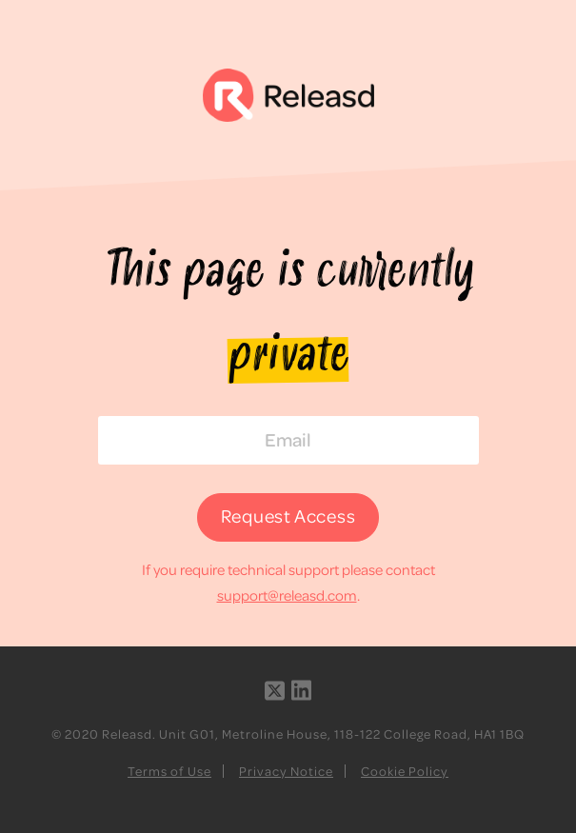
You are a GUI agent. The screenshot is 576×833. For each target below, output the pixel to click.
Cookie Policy (404, 771)
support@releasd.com (287, 595)
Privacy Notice (286, 771)
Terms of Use (169, 771)
